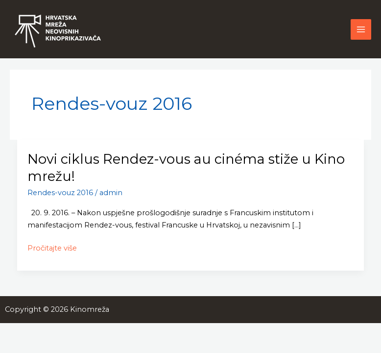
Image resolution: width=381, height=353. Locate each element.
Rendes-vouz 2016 (60, 192)
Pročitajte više (52, 248)
